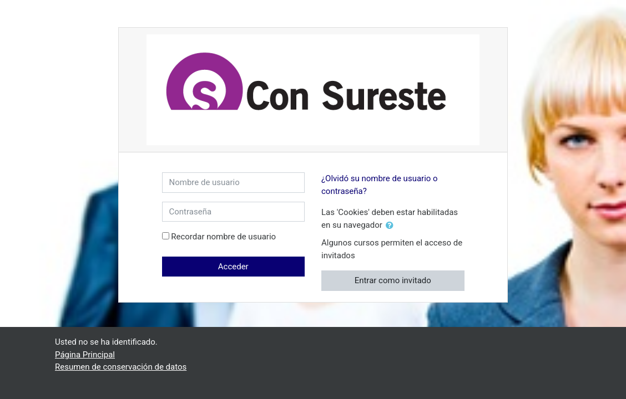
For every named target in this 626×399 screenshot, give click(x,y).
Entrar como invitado (393, 280)
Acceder (233, 267)
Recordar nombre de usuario (223, 237)
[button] (392, 226)
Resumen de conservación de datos (120, 367)
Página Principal (85, 355)
